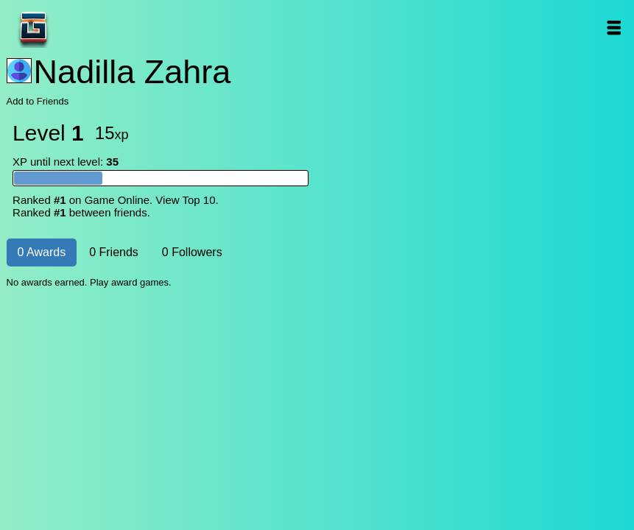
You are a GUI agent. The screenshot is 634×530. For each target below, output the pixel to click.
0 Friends (113, 252)
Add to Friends (38, 101)
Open (613, 27)
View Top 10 (185, 200)
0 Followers (192, 252)
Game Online (79, 27)
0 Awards (42, 252)
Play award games (129, 282)
